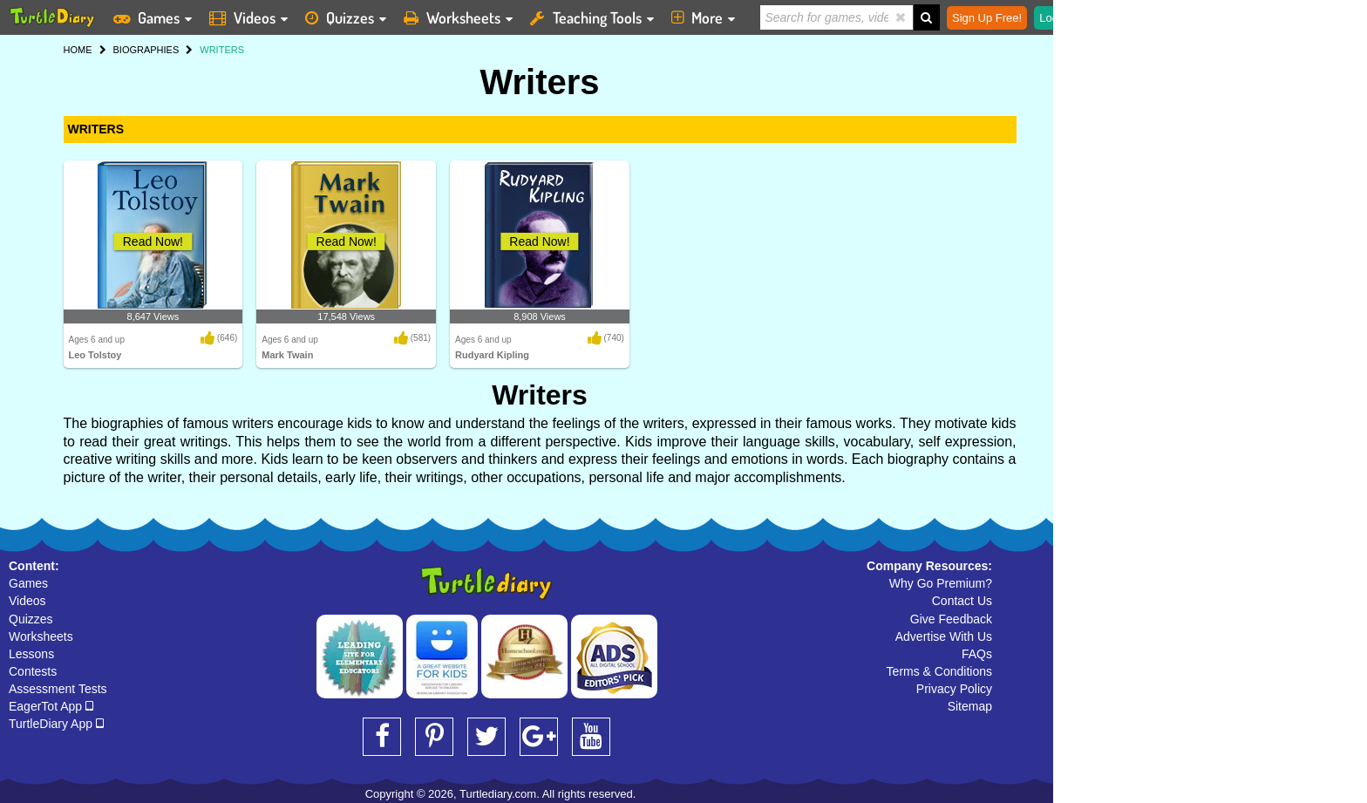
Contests (33, 671)
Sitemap (970, 706)
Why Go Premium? (940, 583)
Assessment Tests (58, 689)
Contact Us (962, 601)
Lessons (31, 654)
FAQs (977, 654)
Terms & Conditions (939, 671)
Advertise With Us (943, 636)
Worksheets (41, 636)
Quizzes (31, 619)
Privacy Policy (954, 689)
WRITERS (96, 129)
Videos (27, 601)
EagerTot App (51, 706)
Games (28, 583)
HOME (78, 49)
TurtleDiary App (56, 724)
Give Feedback (951, 619)
